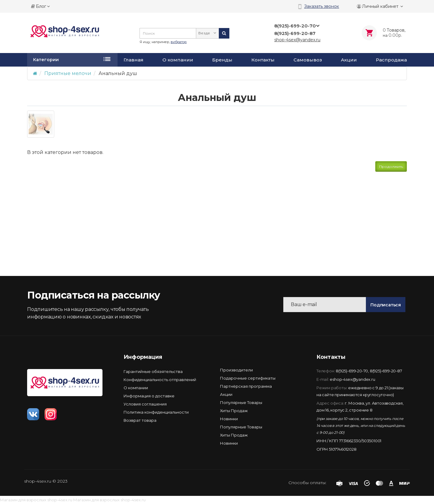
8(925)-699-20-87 (386, 370)
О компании (177, 60)
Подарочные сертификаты (247, 378)
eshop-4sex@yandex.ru (352, 379)
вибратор (179, 42)
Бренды (222, 60)
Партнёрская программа (246, 386)
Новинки (229, 418)
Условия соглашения (145, 404)
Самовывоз (308, 60)
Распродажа (391, 60)
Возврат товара (140, 420)
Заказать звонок (321, 6)
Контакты (263, 60)
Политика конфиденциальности (156, 412)
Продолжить (391, 166)
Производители (236, 370)
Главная (133, 60)
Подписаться (385, 305)
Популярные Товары (241, 402)
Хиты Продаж (234, 410)
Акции (349, 60)
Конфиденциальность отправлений (160, 379)
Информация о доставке (149, 395)
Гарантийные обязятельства (153, 371)
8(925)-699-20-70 (352, 370)
